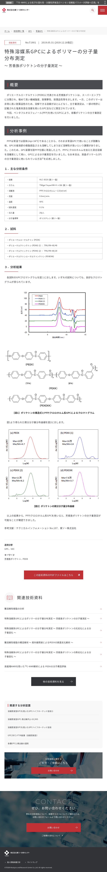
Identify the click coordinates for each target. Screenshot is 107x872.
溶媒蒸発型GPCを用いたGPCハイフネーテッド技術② (30, 711)
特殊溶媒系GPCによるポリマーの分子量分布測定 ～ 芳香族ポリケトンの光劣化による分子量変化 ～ (47, 630)
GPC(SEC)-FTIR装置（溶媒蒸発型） (23, 735)
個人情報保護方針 (13, 862)
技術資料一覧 (19, 31)
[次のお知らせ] (105, 3)
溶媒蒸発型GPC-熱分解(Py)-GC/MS (23, 719)
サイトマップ (32, 862)
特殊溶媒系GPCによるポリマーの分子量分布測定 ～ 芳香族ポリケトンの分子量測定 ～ (46, 618)
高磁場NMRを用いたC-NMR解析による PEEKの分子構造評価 (35, 666)
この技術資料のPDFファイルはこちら (53, 575)
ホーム (7, 31)
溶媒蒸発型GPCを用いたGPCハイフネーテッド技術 (29, 727)
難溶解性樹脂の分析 (14, 608)
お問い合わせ (53, 770)
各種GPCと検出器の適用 (18, 743)
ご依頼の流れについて (51, 835)
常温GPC (39, 31)
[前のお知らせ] (105, 1)
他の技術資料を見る (53, 681)
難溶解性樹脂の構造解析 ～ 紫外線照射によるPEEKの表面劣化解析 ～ (38, 642)
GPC (30, 31)
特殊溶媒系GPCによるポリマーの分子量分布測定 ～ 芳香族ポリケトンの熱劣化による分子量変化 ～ (47, 654)
